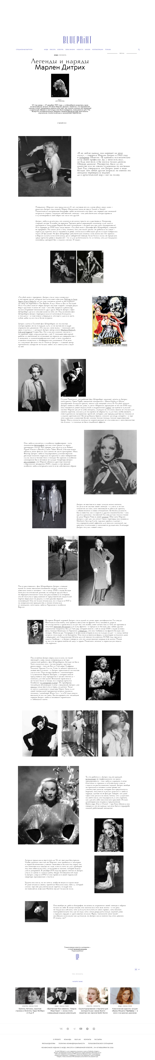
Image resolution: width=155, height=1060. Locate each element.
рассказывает (29, 462)
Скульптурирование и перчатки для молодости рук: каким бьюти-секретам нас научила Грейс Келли (93, 1011)
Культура (25, 1006)
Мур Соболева (59, 101)
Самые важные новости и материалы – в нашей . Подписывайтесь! (77, 949)
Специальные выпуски (24, 49)
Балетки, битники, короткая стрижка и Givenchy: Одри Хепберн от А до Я (30, 1011)
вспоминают (91, 779)
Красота (89, 1006)
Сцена (108, 408)
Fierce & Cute (72, 111)
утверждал (82, 631)
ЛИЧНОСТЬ (62, 55)
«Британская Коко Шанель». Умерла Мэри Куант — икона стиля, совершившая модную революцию (61, 1011)
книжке (105, 517)
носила (34, 687)
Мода (56, 55)
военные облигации (62, 627)
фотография (39, 445)
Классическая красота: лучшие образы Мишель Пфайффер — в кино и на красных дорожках (125, 1011)
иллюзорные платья (48, 683)
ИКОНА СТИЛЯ (33, 1006)
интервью (84, 158)
